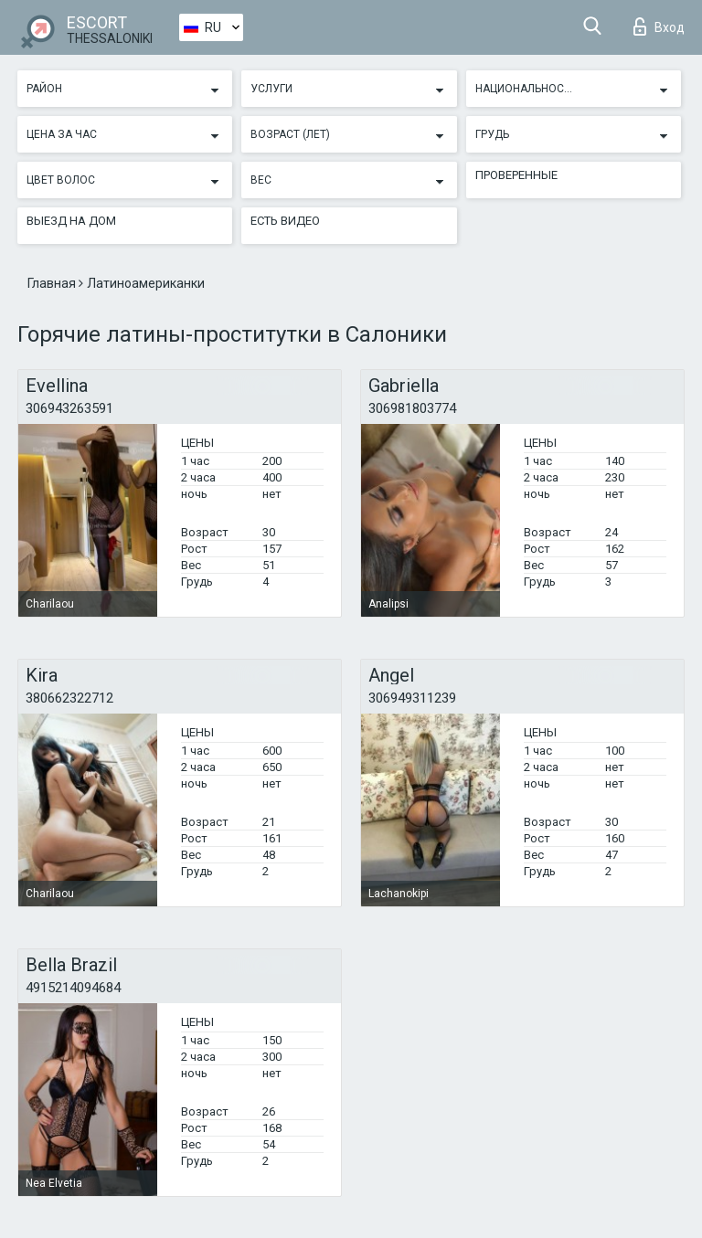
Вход (659, 26)
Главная (53, 283)
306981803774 (412, 408)
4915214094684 (73, 987)
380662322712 (69, 698)
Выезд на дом (71, 220)
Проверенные (516, 175)
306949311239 (412, 698)
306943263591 (69, 408)
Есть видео (285, 220)
